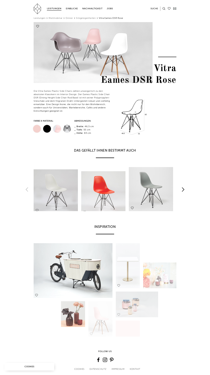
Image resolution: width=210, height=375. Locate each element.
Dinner (69, 18)
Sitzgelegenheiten (86, 18)
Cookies (29, 367)
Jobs (110, 9)
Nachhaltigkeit (92, 9)
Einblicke (72, 9)
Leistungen (54, 9)
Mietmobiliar (56, 18)
